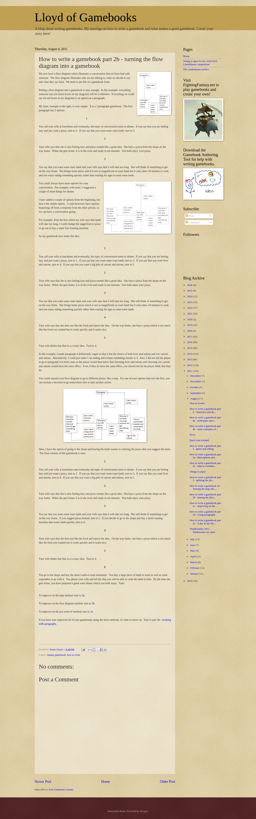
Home (105, 782)
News (192, 434)
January (194, 573)
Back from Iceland (199, 440)
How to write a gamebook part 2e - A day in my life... (205, 522)
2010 (190, 581)
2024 (190, 296)
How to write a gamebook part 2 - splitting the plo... (205, 479)
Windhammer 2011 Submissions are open (202, 530)
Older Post (167, 782)
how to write (73, 655)
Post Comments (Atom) (61, 789)
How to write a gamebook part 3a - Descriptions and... (205, 456)
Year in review (197, 403)
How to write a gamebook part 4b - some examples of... (205, 428)
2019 (190, 325)
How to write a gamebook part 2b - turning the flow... (205, 496)
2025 (190, 290)
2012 (190, 365)
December (195, 375)
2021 (190, 313)
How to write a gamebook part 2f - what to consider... (205, 465)
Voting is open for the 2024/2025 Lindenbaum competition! (200, 63)
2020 (190, 319)
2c (91, 611)
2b (93, 603)
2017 (190, 336)
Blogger (144, 811)
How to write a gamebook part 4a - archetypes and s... (205, 419)
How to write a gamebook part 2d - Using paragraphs (205, 513)
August (194, 398)
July (192, 539)
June (193, 545)
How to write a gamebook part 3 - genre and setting (205, 447)
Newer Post (43, 782)
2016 (190, 342)
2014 (190, 353)
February (195, 568)
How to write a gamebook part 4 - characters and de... (205, 410)
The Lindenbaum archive (196, 69)
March (194, 562)
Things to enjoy (198, 471)
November (196, 381)
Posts (189, 215)
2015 (190, 348)
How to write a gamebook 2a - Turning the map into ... (205, 487)
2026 (190, 285)
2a (83, 595)
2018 (190, 330)
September (196, 393)
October (194, 387)
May (193, 550)
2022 (190, 307)
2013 (190, 359)
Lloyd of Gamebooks (86, 17)
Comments (192, 222)
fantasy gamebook (56, 655)
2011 (190, 371)
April (193, 556)
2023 (190, 302)
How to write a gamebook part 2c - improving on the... (205, 505)
